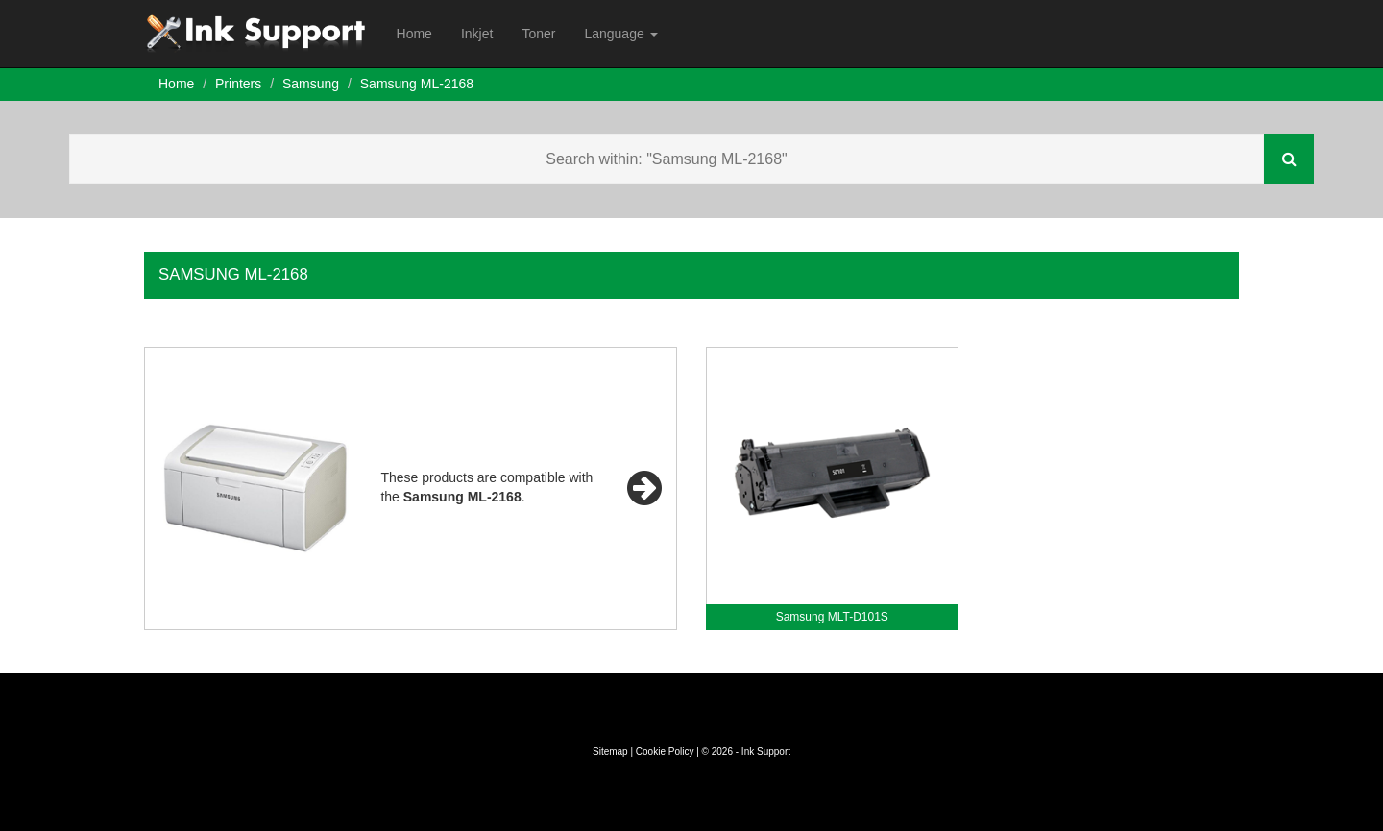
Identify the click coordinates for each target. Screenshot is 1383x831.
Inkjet (477, 33)
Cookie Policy (665, 751)
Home (414, 33)
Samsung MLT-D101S (832, 616)
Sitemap (610, 751)
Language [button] (620, 33)
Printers (238, 83)
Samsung (310, 83)
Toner (538, 33)
